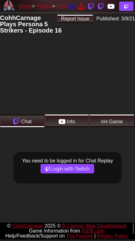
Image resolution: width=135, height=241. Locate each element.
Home (25, 6)
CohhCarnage (27, 225)
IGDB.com (93, 230)
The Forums (79, 235)
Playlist (44, 6)
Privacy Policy (112, 235)
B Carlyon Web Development (94, 225)
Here (62, 6)
